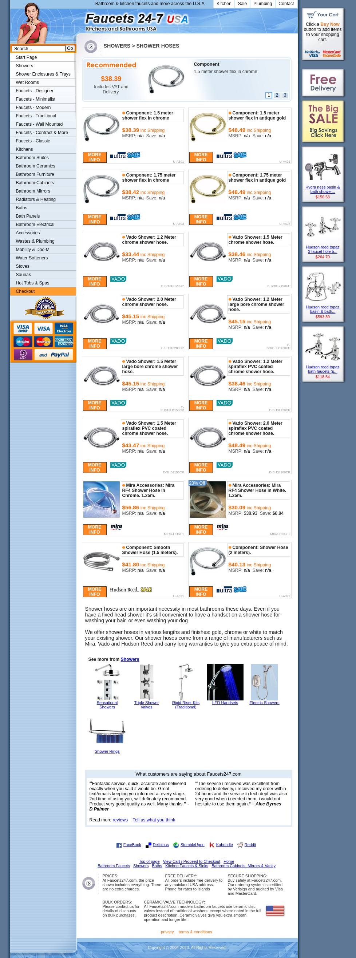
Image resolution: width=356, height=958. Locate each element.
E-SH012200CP (172, 348)
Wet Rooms (27, 82)
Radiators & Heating (36, 199)
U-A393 (178, 224)
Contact (286, 3)
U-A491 (285, 162)
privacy (167, 932)
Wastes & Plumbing (35, 241)
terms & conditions (195, 932)
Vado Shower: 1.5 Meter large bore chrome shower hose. (150, 366)
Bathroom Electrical (35, 224)
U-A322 (285, 596)
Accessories (28, 232)
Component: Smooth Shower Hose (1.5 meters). (150, 550)
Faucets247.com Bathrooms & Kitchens (80, 19)
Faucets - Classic (33, 141)
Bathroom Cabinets (35, 182)
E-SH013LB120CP (278, 346)
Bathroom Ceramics (35, 166)
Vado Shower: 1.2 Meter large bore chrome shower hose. (256, 304)
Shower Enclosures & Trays (43, 74)
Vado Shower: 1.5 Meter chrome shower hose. (255, 240)
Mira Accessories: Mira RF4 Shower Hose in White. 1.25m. (257, 490)
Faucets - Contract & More (42, 132)
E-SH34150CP (173, 472)
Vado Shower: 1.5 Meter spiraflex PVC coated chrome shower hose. (149, 428)
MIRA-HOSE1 (174, 534)
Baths (21, 207)
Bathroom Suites (32, 157)
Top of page (149, 861)
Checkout (25, 291)
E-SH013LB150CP (172, 409)
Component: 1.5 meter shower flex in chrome (147, 115)
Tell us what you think (154, 819)
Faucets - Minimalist (36, 99)
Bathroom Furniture (35, 174)
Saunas (23, 274)
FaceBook (132, 844)
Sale (242, 3)
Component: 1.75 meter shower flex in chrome (149, 178)
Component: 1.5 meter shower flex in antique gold (257, 115)
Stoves (22, 266)
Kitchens (24, 149)
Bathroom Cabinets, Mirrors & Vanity (243, 866)
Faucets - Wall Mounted (39, 124)
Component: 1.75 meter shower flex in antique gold (257, 178)
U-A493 (285, 224)
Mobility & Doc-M (33, 249)
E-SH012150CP (279, 286)
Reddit (250, 844)
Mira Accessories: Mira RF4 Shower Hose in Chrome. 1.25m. (148, 490)
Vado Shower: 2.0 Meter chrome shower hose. (149, 302)
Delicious (161, 844)
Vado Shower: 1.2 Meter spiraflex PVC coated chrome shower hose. (255, 366)
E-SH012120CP (172, 286)
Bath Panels (28, 216)
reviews (120, 819)
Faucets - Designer (35, 90)
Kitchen (224, 3)
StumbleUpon (193, 844)
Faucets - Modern (33, 107)
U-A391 (178, 162)
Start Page (26, 57)
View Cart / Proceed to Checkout (192, 861)
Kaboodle (224, 844)
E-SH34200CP (279, 472)
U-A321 (178, 596)
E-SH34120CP (279, 410)
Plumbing (262, 3)
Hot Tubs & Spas (33, 283)
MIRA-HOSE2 (280, 534)
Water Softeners (32, 257)
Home (229, 861)
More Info (95, 157)
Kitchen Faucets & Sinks (186, 866)
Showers (130, 659)
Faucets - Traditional (36, 115)
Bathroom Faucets (114, 866)
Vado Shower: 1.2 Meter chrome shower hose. (149, 240)
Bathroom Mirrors (33, 191)
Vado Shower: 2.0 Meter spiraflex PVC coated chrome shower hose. (255, 428)
